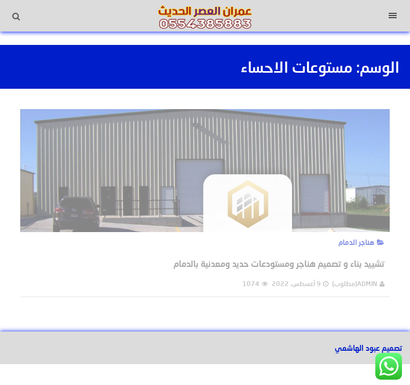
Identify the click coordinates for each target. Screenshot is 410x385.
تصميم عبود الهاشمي (368, 347)
